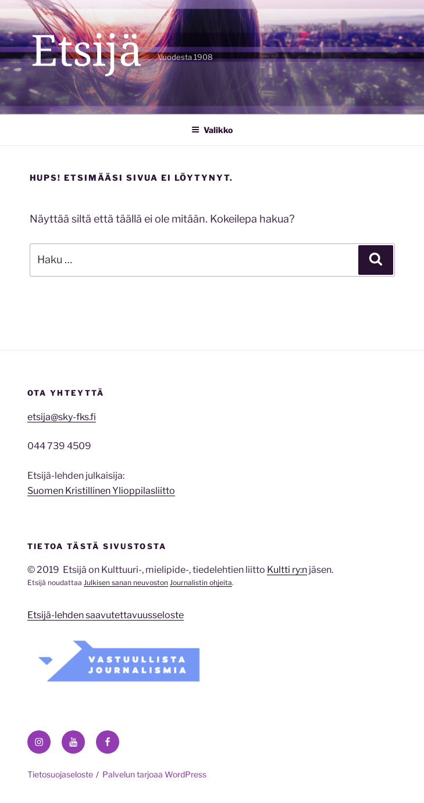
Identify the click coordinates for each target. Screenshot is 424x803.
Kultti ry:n (287, 569)
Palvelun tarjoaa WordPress (154, 774)
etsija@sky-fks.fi (61, 416)
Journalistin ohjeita (201, 582)
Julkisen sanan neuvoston (126, 582)
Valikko (212, 130)
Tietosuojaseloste (60, 774)
